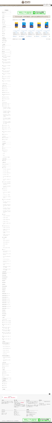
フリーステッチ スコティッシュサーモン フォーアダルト (6, 108)
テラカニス (4, 136)
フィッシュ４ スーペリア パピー (6, 78)
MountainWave (5, 286)
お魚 (3, 19)
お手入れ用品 (4, 40)
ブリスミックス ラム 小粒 (6, 322)
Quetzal (4, 291)
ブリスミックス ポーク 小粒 (6, 325)
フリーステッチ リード (6, 125)
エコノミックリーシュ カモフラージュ (6, 254)
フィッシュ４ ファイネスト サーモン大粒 (7, 59)
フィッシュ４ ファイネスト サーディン (7, 66)
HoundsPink (4, 313)
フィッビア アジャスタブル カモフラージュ (7, 186)
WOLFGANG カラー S (6, 293)
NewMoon (4, 315)
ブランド (3, 6)
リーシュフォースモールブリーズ (6, 257)
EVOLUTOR (4, 362)
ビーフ (4, 153)
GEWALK (4, 341)
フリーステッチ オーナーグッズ (6, 132)
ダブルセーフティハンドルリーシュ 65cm (6, 267)
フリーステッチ (5, 102)
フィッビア (4, 167)
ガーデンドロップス (5, 137)
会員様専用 (4, 380)
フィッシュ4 (6, 6)
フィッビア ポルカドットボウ (6, 177)
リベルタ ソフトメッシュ (6, 227)
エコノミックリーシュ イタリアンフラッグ (6, 251)
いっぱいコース (5, 383)
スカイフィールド (5, 83)
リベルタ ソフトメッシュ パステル (6, 232)
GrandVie (4, 282)
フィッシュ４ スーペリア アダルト (6, 68)
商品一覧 (1, 5)
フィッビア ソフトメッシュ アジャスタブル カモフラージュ (7, 205)
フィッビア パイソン (6, 174)
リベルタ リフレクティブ (6, 215)
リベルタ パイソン (5, 221)
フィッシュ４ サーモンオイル (6, 81)
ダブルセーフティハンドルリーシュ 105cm (6, 269)
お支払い (3, 400)
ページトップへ (49, 394)
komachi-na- (4, 143)
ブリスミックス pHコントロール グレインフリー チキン (7, 333)
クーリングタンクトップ (6, 344)
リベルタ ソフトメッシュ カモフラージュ (6, 229)
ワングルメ (4, 141)
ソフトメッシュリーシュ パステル (6, 264)
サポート (15, 409)
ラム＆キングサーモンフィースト (6, 95)
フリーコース (4, 385)
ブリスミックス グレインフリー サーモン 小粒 (6, 327)
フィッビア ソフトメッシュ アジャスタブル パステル (7, 208)
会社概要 (27, 409)
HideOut (4, 284)
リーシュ (4, 249)
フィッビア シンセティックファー (6, 179)
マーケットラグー (5, 139)
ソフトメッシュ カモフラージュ (6, 192)
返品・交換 (27, 400)
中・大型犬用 (4, 237)
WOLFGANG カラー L (6, 297)
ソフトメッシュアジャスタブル (6, 200)
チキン (4, 155)
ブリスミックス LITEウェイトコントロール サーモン (7, 330)
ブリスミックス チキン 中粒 (6, 339)
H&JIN (3, 317)
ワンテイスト (4, 371)
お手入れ (4, 37)
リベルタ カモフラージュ (6, 219)
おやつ (3, 15)
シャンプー (4, 42)
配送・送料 (15, 400)
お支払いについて (16, 413)
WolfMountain (5, 273)
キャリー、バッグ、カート (6, 49)
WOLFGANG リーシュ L (6, 308)
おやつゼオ (4, 160)
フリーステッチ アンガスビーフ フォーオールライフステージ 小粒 (6, 122)
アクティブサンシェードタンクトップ (6, 360)
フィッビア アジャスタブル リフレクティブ (7, 184)
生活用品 (4, 44)
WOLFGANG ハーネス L (6, 302)
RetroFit (4, 280)
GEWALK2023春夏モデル (6, 343)
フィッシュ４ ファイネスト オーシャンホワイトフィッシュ (7, 63)
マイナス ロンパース (6, 350)
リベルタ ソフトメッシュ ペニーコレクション (6, 235)
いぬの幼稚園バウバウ (5, 378)
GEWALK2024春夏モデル (6, 355)
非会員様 (4, 389)
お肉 (3, 17)
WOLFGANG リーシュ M (6, 306)
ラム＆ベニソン (5, 151)
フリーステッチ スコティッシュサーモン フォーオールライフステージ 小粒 (6, 112)
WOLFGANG (4, 271)
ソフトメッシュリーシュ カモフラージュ (6, 261)
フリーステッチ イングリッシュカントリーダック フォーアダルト (6, 115)
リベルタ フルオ (5, 217)
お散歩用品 (4, 26)
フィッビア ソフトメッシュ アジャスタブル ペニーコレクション (7, 211)
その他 (4, 33)
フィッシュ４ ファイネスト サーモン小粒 (7, 57)
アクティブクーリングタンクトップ (6, 357)
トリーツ (4, 100)
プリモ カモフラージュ (6, 242)
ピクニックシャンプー (5, 164)
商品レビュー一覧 (4, 414)
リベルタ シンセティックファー (6, 223)
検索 (51, 5)
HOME (1, 6)
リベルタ (4, 214)
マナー (4, 35)
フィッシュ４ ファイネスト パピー (7, 74)
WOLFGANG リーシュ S (6, 304)
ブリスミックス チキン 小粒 (6, 336)
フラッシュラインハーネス (6, 247)
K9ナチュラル (4, 85)
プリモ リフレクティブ (6, 240)
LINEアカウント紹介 (4, 413)
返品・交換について (16, 414)
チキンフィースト (5, 90)
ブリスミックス (5, 319)
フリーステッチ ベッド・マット (6, 129)
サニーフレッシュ (5, 134)
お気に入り (7, 5)
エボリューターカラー (6, 364)
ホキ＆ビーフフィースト (6, 92)
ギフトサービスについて (17, 415)
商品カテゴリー (4, 12)
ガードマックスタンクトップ (6, 348)
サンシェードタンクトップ (6, 346)
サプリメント (4, 24)
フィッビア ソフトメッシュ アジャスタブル (7, 202)
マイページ (12, 5)
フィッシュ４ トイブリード (6, 76)
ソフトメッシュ (5, 190)
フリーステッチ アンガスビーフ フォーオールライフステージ (6, 119)
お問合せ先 (40, 400)
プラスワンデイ (5, 387)
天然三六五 (4, 162)
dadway (4, 369)
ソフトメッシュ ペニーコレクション (6, 197)
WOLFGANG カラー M (6, 295)
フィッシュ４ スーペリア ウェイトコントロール (6, 71)
